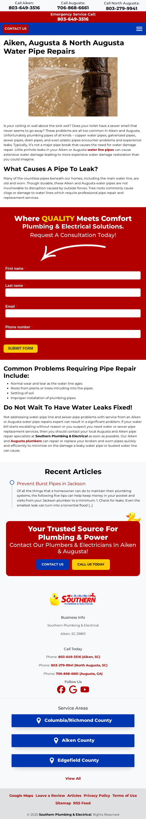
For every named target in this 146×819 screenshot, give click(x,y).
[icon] (62, 690)
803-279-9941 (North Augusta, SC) (79, 665)
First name (15, 268)
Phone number (19, 327)
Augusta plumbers (26, 441)
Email (11, 306)
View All (73, 778)
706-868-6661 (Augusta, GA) (79, 674)
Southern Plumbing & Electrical (65, 815)
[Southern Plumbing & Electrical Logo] (73, 599)
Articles (74, 795)
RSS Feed (82, 803)
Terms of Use (124, 795)
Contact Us (15, 29)
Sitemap (63, 803)
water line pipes (100, 150)
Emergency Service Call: (73, 17)
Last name (15, 285)
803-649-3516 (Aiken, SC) (79, 657)
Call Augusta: (73, 5)
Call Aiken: (24, 5)
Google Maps (21, 795)
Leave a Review (50, 795)
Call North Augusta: (121, 6)
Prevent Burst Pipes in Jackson (51, 483)
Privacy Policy (97, 795)
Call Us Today (90, 564)
